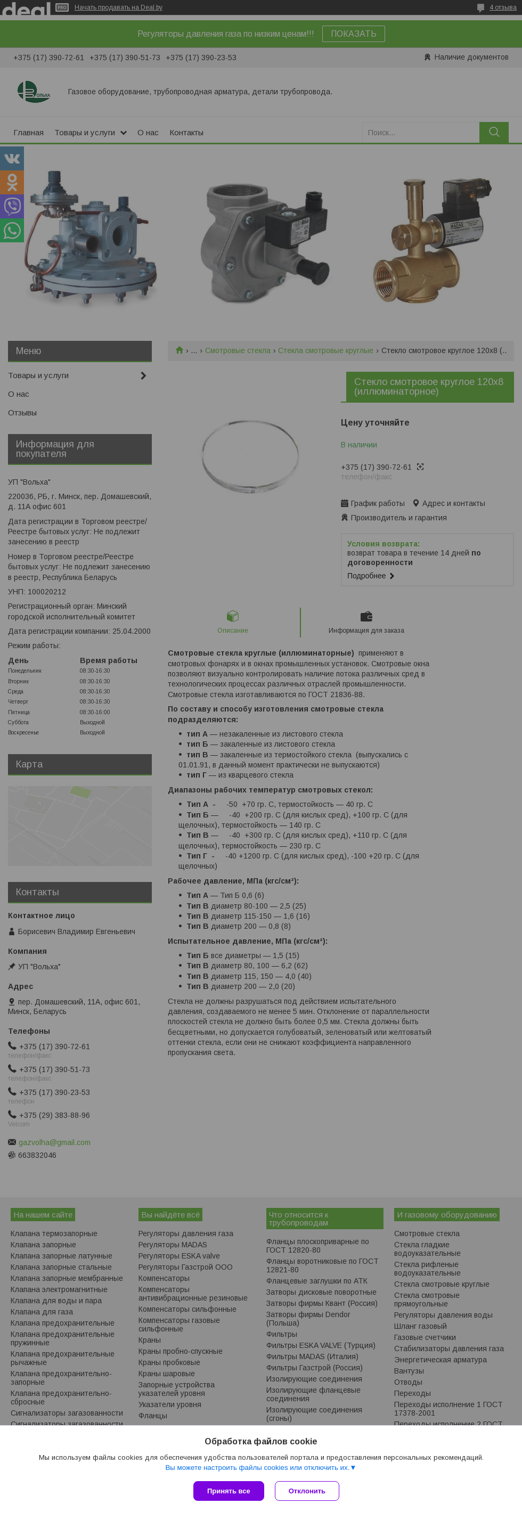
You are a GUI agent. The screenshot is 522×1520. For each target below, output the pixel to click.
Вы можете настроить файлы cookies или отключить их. (257, 1468)
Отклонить (307, 1491)
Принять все (228, 1491)
